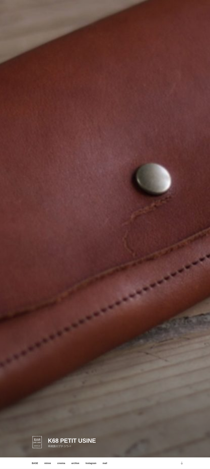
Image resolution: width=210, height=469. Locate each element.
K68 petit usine (72, 440)
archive (75, 463)
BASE (35, 463)
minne (47, 463)
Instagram (91, 463)
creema (61, 463)
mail (105, 463)
